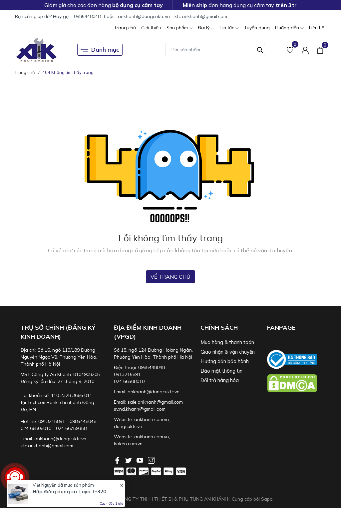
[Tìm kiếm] (260, 49)
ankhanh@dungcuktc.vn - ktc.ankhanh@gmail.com (172, 16)
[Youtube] (141, 459)
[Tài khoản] (305, 50)
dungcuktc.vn (128, 426)
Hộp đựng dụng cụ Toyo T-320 (69, 491)
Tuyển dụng (257, 28)
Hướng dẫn (289, 28)
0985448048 (87, 16)
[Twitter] (129, 459)
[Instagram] (151, 459)
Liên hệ (316, 28)
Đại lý (206, 28)
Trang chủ (125, 28)
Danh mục (100, 49)
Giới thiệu (151, 28)
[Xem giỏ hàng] (320, 49)
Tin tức (229, 28)
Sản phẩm (179, 28)
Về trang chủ (170, 276)
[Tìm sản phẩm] (215, 49)
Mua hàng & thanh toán (227, 342)
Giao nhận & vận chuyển (227, 352)
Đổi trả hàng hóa (219, 380)
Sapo (267, 499)
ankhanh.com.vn (151, 419)
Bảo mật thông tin (221, 371)
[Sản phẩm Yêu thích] (290, 50)
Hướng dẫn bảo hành (224, 361)
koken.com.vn (128, 444)
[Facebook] (118, 459)
